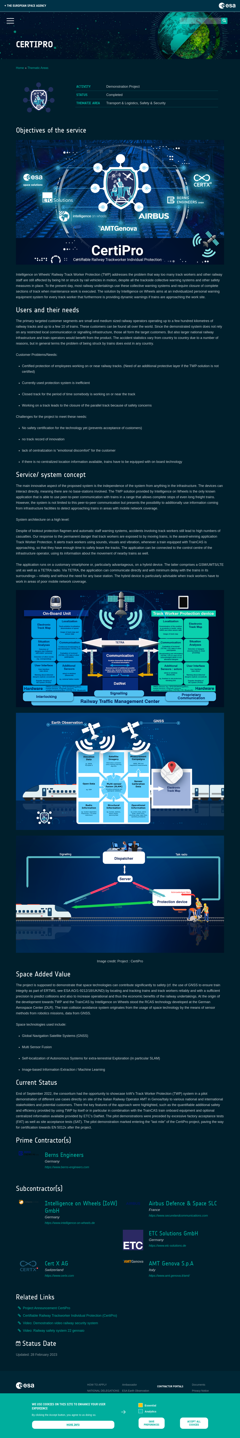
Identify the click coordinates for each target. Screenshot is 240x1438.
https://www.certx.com (59, 1275)
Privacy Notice (200, 1390)
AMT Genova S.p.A (171, 1263)
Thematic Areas (38, 67)
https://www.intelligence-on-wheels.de (70, 1222)
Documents (198, 1384)
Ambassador (129, 1384)
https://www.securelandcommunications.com (178, 1215)
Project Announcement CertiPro (46, 1308)
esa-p (160, 1395)
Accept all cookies (194, 1425)
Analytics (150, 1413)
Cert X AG (56, 1263)
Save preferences (151, 1425)
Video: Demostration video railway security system (60, 1323)
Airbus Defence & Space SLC (183, 1203)
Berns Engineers (64, 1155)
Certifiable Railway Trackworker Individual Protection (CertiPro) (70, 1315)
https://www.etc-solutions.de (167, 1245)
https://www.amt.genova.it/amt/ (169, 1275)
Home (20, 67)
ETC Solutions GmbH (173, 1233)
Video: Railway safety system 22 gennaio (53, 1330)
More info (73, 1427)
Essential (150, 1407)
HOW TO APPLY (97, 1384)
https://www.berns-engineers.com (67, 1167)
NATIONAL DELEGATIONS (103, 1390)
